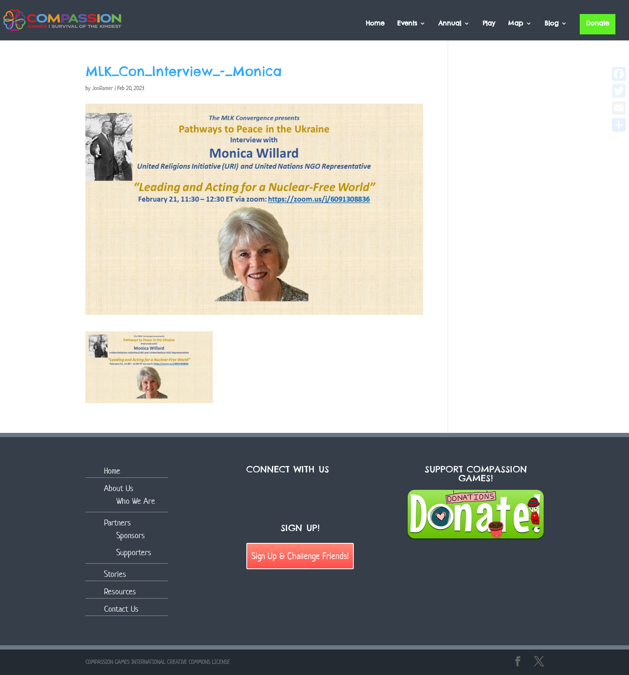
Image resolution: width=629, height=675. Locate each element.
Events (407, 23)
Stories (115, 574)
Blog (551, 23)
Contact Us (121, 609)
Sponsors (130, 535)
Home (375, 23)
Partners (117, 522)
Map (515, 23)
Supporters (133, 552)
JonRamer (102, 88)
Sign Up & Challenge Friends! (300, 556)
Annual (449, 23)
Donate (597, 23)
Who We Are (135, 501)
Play (488, 23)
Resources (120, 591)
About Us (118, 488)
